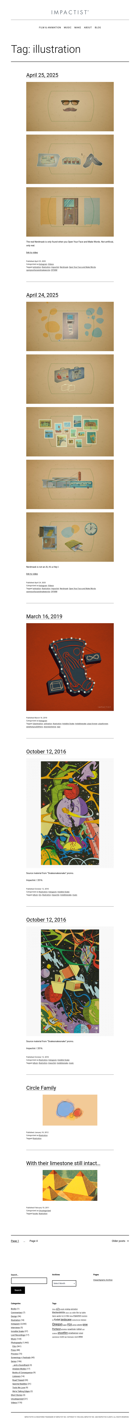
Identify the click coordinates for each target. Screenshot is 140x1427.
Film (14, 1346)
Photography (16, 1342)
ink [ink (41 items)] (53, 1320)
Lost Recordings (18, 1335)
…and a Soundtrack (20, 1365)
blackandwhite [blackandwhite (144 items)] (58, 1312)
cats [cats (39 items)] (70, 1312)
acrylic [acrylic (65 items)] (62, 1309)
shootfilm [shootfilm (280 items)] (63, 1332)
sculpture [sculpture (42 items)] (54, 1333)
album (34, 895)
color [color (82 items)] (74, 1312)
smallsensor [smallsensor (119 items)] (73, 1333)
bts (39, 895)
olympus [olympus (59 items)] (83, 1320)
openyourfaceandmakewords (37, 270)
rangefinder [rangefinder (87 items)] (71, 1329)
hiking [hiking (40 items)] (71, 1316)
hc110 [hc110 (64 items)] (64, 1316)
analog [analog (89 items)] (67, 1309)
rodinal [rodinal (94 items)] (79, 1329)
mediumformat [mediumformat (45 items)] (76, 1320)
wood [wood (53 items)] (76, 1337)
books (34, 1214)
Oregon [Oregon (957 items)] (57, 1324)
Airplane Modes (19, 1369)
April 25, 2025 (42, 75)
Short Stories (16, 1395)
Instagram (42, 264)
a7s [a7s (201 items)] (58, 1309)
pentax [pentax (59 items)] (74, 1325)
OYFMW (53, 270)
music (72, 895)
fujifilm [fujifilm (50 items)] (84, 1312)
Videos (50, 264)
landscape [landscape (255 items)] (66, 1319)
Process (14, 1354)
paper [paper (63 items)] (65, 1325)
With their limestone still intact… (63, 1163)
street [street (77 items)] (81, 1333)
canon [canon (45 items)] (67, 1312)
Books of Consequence (22, 1372)
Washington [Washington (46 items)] (70, 1337)
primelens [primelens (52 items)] (64, 1329)
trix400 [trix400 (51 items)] (62, 1337)
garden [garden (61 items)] (59, 1316)
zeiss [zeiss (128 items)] (80, 1337)
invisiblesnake (78, 724)
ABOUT (88, 27)
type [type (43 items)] (66, 1337)
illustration (45, 267)
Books (13, 1309)
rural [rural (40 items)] (83, 1329)
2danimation (37, 724)
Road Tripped (18, 1380)
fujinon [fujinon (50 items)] (54, 1316)
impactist (53, 267)
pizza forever (90, 724)
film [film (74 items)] (77, 1312)
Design (14, 1316)
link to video (32, 252)
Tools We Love (18, 1387)
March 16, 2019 (44, 616)
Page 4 (34, 1240)
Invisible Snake (66, 724)
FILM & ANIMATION (50, 27)
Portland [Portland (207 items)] (56, 1329)
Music (13, 1339)
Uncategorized (44, 1211)
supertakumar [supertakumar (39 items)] (55, 1337)
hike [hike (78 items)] (67, 1316)
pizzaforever (100, 724)
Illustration (42, 892)
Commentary (16, 1312)
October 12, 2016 (46, 751)
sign (57, 727)
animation (36, 267)
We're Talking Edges (21, 1391)
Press (13, 1350)
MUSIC (68, 27)
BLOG (98, 27)
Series (13, 1361)
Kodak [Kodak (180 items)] (57, 1319)
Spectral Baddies (19, 1384)
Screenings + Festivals (21, 1357)
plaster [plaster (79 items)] (79, 1325)
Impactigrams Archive (102, 1280)
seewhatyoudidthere (34, 727)
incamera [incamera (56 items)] (84, 1316)
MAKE (77, 27)
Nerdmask (62, 267)
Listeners (16, 1376)
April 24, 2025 (42, 295)
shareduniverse (49, 727)
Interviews (15, 1327)
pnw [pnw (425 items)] (85, 1324)
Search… (14, 1275)
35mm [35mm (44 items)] (54, 1309)
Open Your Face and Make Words (80, 267)
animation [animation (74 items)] (74, 1309)
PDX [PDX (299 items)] (69, 1324)
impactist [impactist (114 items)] (77, 1316)
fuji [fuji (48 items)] (80, 1312)
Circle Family (41, 1088)
